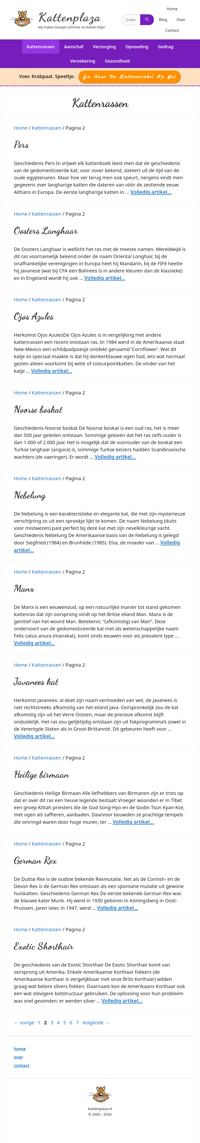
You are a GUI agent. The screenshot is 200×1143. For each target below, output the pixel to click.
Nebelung (29, 495)
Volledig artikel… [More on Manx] (34, 643)
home (20, 1049)
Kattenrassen (41, 46)
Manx (24, 588)
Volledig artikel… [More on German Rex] (117, 907)
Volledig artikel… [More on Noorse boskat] (115, 456)
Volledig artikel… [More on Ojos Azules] (51, 370)
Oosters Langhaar (46, 230)
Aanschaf (73, 46)
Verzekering (82, 61)
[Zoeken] (147, 19)
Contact (172, 30)
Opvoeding (137, 46)
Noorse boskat (38, 409)
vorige (24, 1022)
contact (21, 1065)
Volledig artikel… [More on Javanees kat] (34, 736)
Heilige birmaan (41, 774)
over (18, 1057)
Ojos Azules (33, 316)
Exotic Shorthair (43, 946)
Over (181, 19)
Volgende (96, 1022)
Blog (163, 19)
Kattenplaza (69, 17)
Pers (21, 144)
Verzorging (104, 46)
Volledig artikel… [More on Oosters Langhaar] (104, 278)
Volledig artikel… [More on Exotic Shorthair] (122, 1000)
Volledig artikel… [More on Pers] (151, 192)
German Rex (35, 860)
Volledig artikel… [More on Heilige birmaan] (133, 822)
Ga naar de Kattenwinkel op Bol (129, 77)
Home (172, 8)
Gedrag (165, 46)
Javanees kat (36, 681)
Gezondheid (117, 61)
